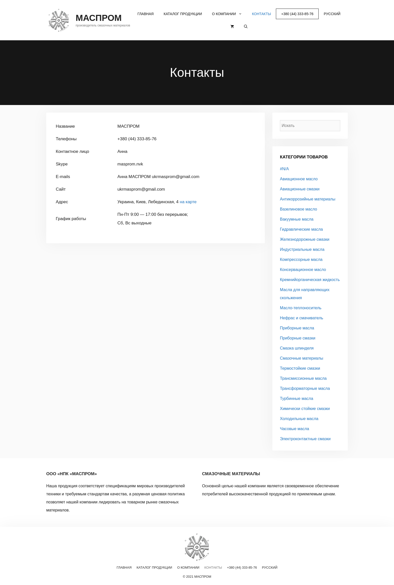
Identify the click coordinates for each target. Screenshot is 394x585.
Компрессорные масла (301, 259)
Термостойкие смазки (300, 368)
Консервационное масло (303, 269)
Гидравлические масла (301, 229)
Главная (145, 14)
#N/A (284, 169)
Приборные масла (297, 328)
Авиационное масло (299, 179)
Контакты (261, 14)
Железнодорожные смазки (304, 239)
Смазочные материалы (301, 358)
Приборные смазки (297, 338)
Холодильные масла (299, 419)
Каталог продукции (183, 14)
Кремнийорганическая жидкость (310, 280)
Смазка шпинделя (297, 348)
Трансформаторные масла (305, 388)
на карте (188, 201)
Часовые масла (294, 429)
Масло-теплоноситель (300, 308)
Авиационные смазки (300, 189)
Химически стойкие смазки (305, 408)
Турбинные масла (296, 398)
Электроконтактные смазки (305, 439)
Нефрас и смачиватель (301, 318)
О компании (229, 14)
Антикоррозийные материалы (307, 199)
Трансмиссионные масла (303, 378)
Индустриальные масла (302, 249)
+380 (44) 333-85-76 (297, 14)
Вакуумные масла (296, 219)
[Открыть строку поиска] (246, 26)
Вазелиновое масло (298, 209)
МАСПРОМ (99, 18)
